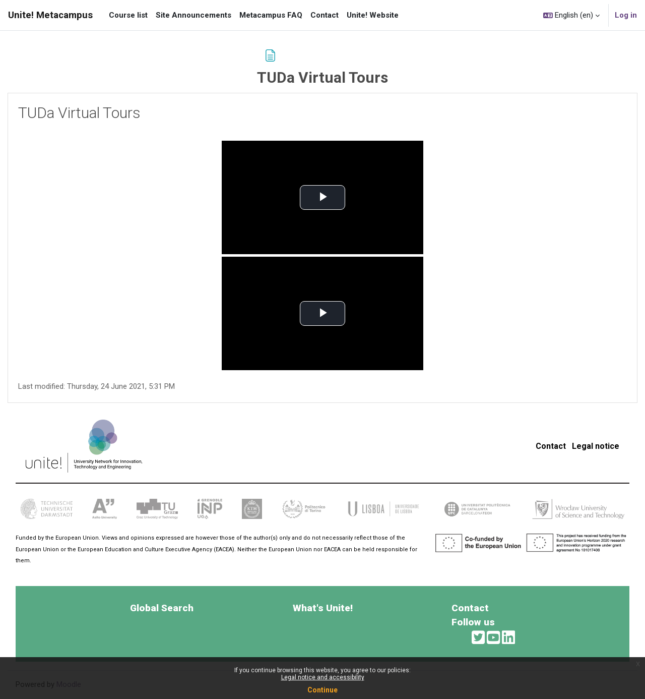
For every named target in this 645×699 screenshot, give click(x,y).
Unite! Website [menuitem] (373, 15)
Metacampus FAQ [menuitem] (270, 15)
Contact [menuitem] (324, 15)
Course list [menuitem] (128, 15)
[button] (571, 15)
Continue (322, 690)
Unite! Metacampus (50, 15)
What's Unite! (323, 608)
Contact (551, 446)
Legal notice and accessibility (322, 677)
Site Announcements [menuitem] (193, 15)
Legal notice (595, 446)
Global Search (162, 608)
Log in (626, 15)
